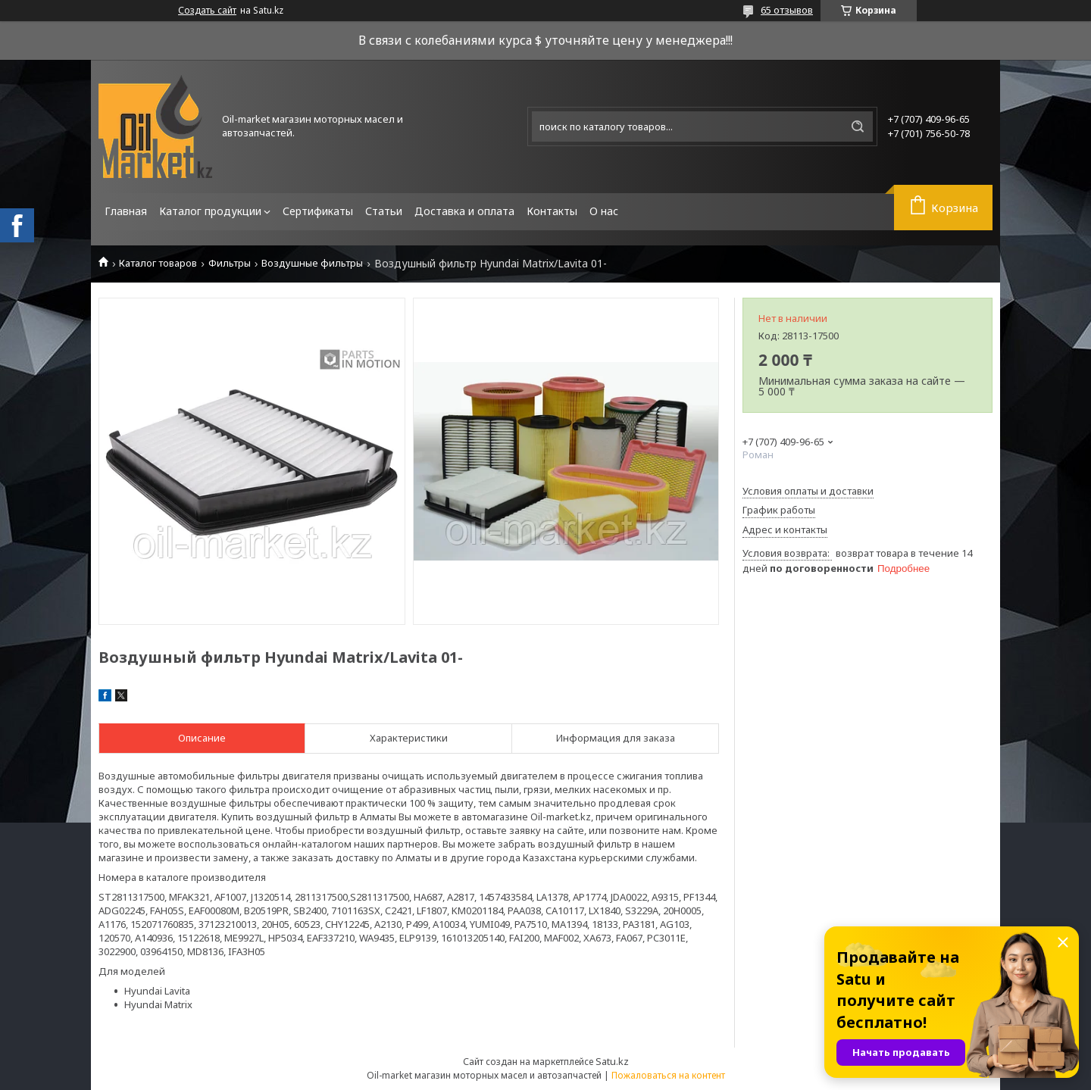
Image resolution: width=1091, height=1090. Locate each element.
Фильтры (229, 263)
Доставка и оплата (464, 211)
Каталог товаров (158, 263)
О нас (603, 211)
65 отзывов (787, 10)
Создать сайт (207, 10)
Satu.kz (612, 1061)
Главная (126, 211)
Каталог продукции (210, 211)
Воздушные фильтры (312, 263)
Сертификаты (318, 211)
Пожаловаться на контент (668, 1075)
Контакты (552, 211)
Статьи (383, 211)
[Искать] (857, 126)
